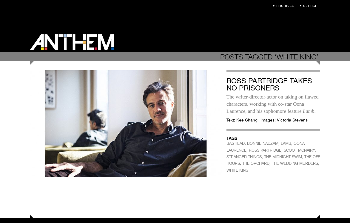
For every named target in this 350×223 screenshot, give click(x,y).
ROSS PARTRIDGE (265, 150)
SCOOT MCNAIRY (299, 150)
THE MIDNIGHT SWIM (283, 157)
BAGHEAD (235, 143)
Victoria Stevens (292, 120)
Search (310, 6)
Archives (285, 6)
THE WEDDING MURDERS (295, 163)
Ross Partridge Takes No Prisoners (269, 84)
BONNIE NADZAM (262, 143)
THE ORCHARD (255, 163)
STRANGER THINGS (244, 157)
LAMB (286, 143)
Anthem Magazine (72, 42)
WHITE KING (237, 170)
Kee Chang (247, 120)
